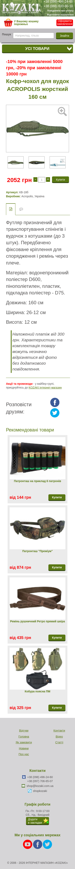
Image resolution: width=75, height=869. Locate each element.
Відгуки (23, 730)
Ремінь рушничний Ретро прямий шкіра (37, 621)
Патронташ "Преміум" (37, 551)
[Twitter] (47, 844)
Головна (23, 736)
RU (37, 5)
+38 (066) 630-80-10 (58, 6)
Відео (59, 736)
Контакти (59, 730)
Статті (59, 742)
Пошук (6, 34)
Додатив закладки (35, 821)
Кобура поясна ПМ (37, 691)
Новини (24, 748)
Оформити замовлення (65, 22)
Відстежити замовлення (60, 14)
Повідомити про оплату (60, 10)
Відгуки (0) (21, 209)
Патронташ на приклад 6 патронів (37, 481)
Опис (10, 209)
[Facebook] (38, 844)
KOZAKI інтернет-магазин (45, 387)
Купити (57, 497)
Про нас (24, 754)
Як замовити (24, 742)
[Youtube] (28, 844)
